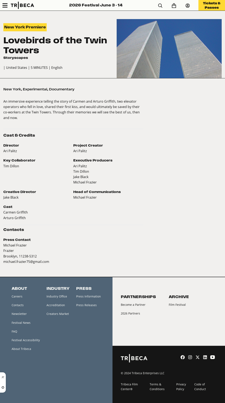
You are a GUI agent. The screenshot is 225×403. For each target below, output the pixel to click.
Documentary (62, 89)
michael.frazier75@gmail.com (26, 261)
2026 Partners (130, 313)
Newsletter (19, 314)
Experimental (35, 89)
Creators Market (57, 314)
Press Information (88, 296)
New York (12, 89)
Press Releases (86, 305)
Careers (17, 296)
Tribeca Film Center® (129, 386)
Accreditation (55, 305)
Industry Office (56, 296)
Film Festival (177, 305)
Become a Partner (133, 305)
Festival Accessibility (26, 340)
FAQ (14, 331)
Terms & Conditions (157, 386)
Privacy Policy (181, 386)
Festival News (21, 323)
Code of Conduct (200, 386)
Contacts (18, 305)
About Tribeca (21, 349)
